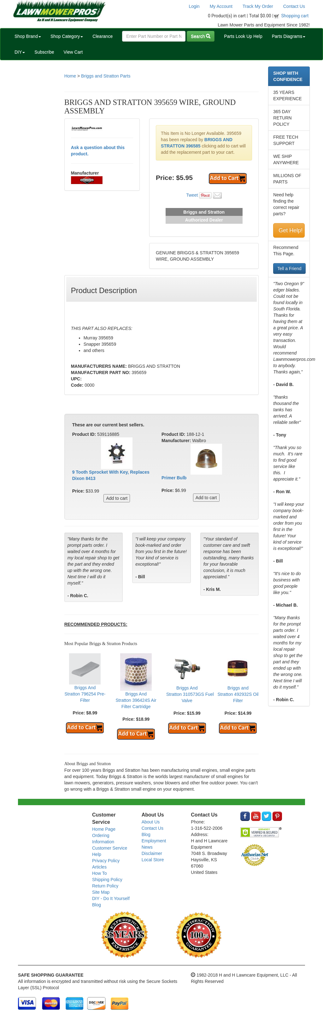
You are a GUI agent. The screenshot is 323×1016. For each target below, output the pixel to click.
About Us (151, 821)
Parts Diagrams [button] (288, 36)
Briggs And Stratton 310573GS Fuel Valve (190, 694)
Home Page (103, 829)
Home (70, 75)
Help (96, 854)
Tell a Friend (289, 268)
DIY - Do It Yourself (111, 898)
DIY (20, 52)
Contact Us (294, 6)
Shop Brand (28, 36)
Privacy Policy (106, 860)
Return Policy (105, 885)
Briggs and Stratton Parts (105, 75)
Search (200, 36)
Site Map (100, 892)
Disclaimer (152, 853)
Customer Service (109, 848)
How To (99, 873)
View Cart (73, 52)
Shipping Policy (107, 879)
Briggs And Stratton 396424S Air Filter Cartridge (136, 700)
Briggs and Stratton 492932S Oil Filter (237, 694)
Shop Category (66, 36)
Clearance (102, 36)
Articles (99, 866)
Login (194, 6)
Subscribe (44, 52)
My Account (221, 6)
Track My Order (258, 6)
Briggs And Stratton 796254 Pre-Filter (84, 694)
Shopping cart (295, 15)
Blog (96, 904)
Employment (154, 840)
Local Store (153, 859)
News (147, 847)
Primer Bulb (174, 477)
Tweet (192, 195)
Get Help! (290, 230)
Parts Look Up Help (243, 36)
